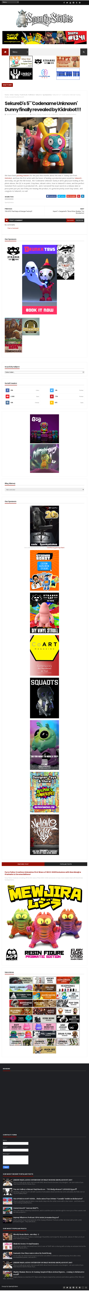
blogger (70, 227)
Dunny (17, 95)
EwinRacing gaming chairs (55, 554)
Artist (11, 95)
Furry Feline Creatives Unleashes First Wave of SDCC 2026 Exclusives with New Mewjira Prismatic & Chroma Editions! (43, 879)
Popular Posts (66, 870)
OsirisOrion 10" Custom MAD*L (25, 1215)
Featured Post (23, 870)
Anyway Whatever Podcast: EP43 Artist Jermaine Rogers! (36, 1224)
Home (7, 95)
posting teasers (23, 182)
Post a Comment (13, 235)
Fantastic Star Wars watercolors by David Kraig (32, 1260)
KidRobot (32, 95)
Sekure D (39, 95)
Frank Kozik (23, 95)
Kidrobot (8, 184)
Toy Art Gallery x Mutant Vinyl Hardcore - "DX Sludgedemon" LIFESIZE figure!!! (45, 1196)
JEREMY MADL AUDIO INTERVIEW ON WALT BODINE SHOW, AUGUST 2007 (42, 1186)
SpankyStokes (47, 95)
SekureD (78, 184)
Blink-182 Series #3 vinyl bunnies (26, 1250)
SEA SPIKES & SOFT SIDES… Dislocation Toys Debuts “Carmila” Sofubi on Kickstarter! (47, 1205)
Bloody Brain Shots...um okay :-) (26, 1241)
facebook (79, 227)
